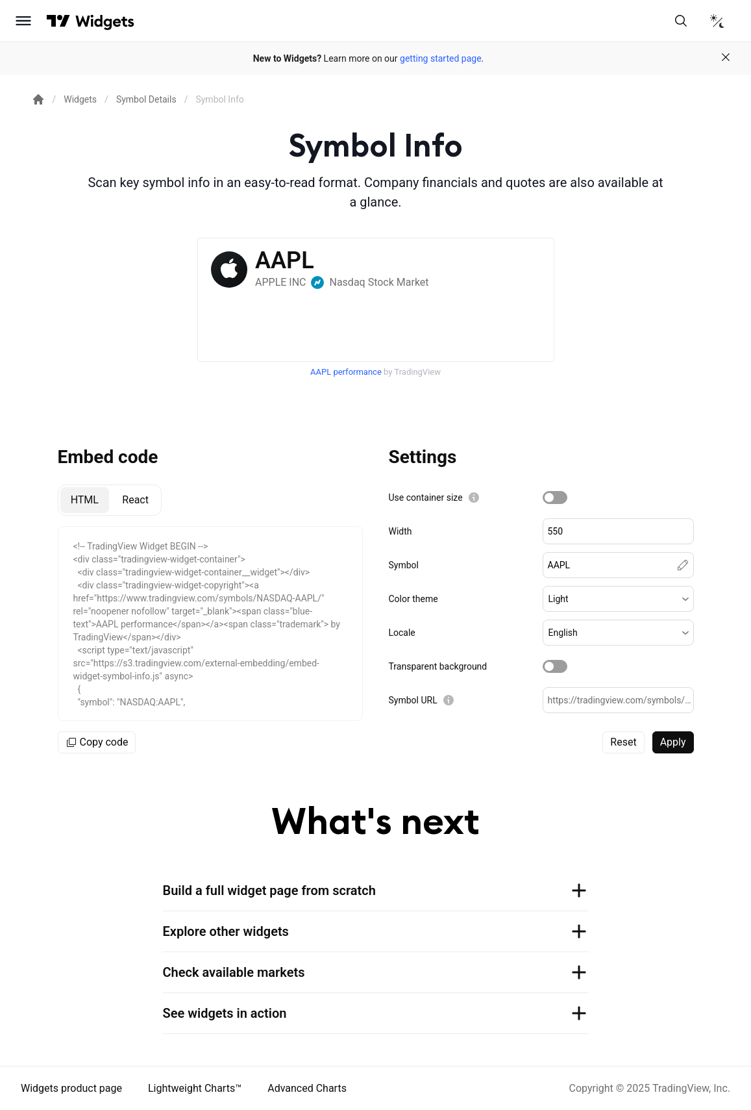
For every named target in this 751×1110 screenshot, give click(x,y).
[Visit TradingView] (58, 20)
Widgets (80, 99)
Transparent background (438, 666)
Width (400, 531)
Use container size (426, 497)
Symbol (404, 565)
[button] (618, 599)
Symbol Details (146, 99)
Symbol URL (413, 700)
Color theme (413, 599)
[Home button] (104, 21)
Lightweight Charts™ (194, 1088)
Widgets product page (71, 1088)
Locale (402, 632)
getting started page (441, 58)
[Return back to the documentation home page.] (38, 99)
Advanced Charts (307, 1088)
